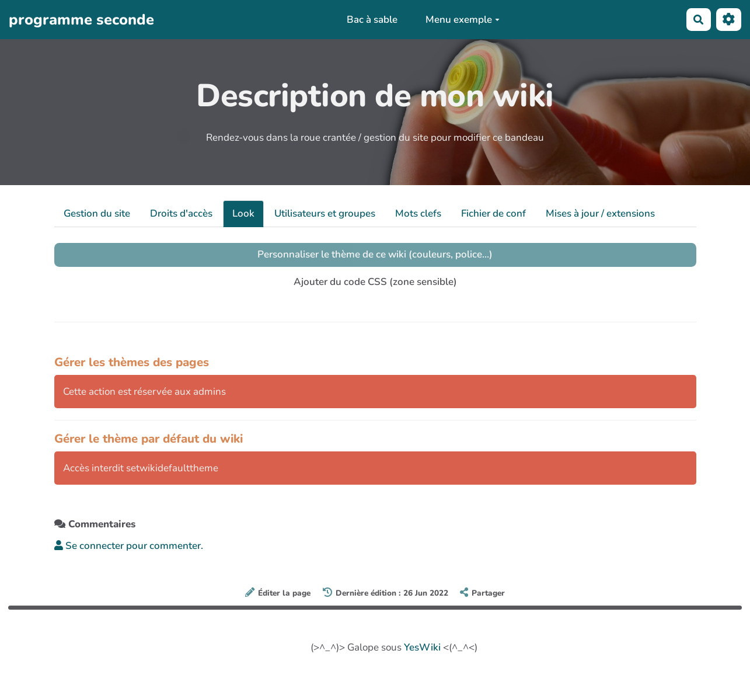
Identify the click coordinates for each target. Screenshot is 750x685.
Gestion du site (97, 213)
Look (243, 213)
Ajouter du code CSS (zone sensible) (375, 281)
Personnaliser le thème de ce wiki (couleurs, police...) (375, 254)
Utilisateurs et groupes (324, 213)
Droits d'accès (181, 213)
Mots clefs (418, 213)
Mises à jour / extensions (600, 213)
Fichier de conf (493, 213)
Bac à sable (372, 19)
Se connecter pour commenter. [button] (128, 545)
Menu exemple (462, 19)
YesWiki (422, 647)
